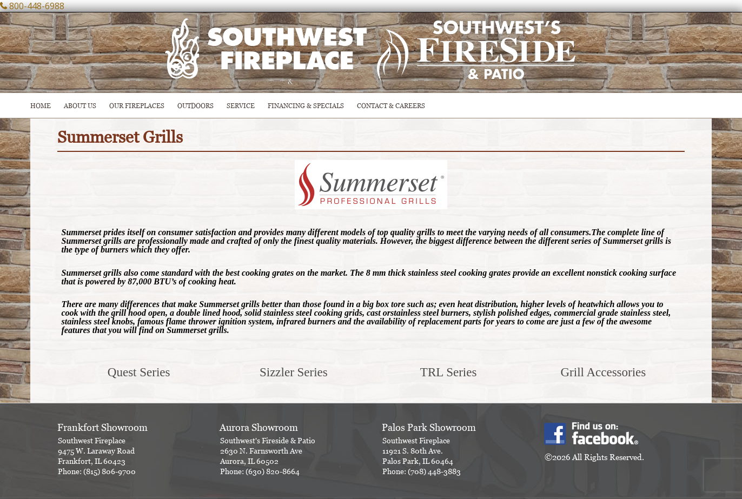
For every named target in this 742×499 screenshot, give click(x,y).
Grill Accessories (603, 372)
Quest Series (139, 372)
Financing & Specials (306, 106)
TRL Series (448, 372)
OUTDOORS (195, 106)
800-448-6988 (36, 6)
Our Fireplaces (136, 106)
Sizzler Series (294, 372)
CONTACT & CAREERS (391, 106)
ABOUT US (80, 106)
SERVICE (241, 106)
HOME (40, 106)
